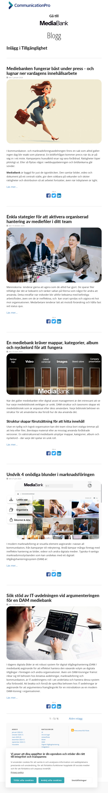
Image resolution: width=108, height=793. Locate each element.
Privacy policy (17, 772)
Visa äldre (15, 744)
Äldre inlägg (75, 718)
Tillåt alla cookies (24, 780)
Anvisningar (46, 735)
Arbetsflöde (46, 737)
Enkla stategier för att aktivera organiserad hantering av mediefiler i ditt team (47, 219)
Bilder (44, 740)
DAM (43, 742)
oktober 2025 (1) (17, 735)
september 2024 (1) (18, 742)
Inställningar (79, 780)
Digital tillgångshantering (50, 744)
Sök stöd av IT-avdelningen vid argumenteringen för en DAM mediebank (53, 598)
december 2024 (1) (18, 740)
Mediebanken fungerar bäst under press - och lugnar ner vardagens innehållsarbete (50, 71)
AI (42, 732)
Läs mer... (12, 186)
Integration (45, 747)
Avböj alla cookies (51, 780)
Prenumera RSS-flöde (81, 731)
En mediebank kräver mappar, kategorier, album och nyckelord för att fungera (52, 345)
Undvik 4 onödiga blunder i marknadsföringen (50, 474)
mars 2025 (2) (16, 737)
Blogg (54, 35)
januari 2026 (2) (17, 732)
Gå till (54, 16)
